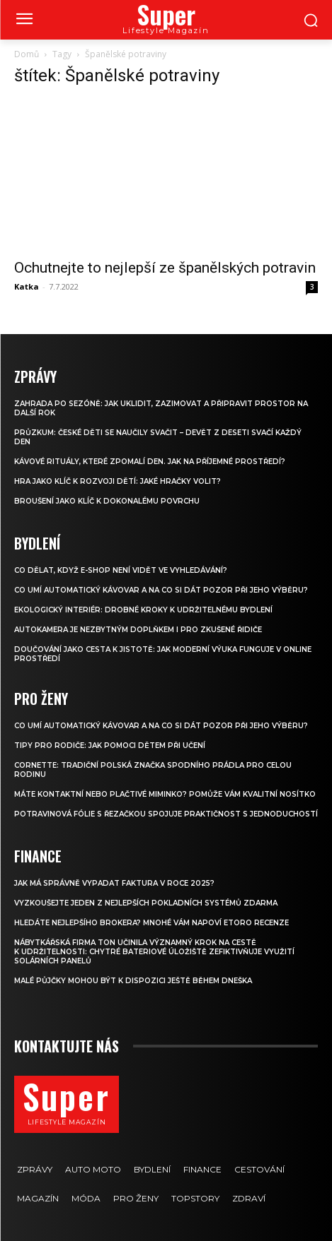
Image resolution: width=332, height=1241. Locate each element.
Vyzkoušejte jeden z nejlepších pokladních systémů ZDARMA (145, 903)
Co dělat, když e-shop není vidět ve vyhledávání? (120, 570)
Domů (26, 54)
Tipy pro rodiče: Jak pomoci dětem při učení (109, 745)
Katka (26, 286)
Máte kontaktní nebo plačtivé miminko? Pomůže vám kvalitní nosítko (165, 794)
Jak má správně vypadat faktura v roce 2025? (114, 883)
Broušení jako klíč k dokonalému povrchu (107, 501)
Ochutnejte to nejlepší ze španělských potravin (165, 267)
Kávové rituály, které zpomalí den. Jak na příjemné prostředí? (149, 461)
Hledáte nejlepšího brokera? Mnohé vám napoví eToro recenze (151, 922)
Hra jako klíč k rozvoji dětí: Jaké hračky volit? (117, 481)
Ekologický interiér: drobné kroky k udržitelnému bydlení (143, 609)
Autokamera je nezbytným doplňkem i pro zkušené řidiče (138, 629)
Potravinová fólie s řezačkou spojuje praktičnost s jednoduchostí (166, 814)
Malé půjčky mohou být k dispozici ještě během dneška (133, 980)
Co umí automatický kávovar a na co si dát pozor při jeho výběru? (161, 590)
